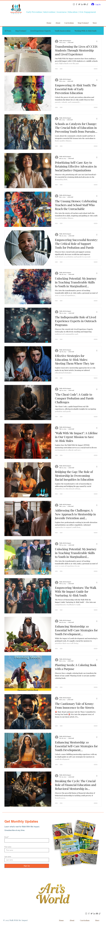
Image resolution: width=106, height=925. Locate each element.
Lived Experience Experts (40, 31)
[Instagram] (74, 4)
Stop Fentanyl (20, 31)
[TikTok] (87, 4)
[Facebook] (76, 4)
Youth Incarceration (62, 31)
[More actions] (97, 41)
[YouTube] (84, 4)
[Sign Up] (26, 866)
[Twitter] (79, 4)
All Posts (7, 31)
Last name (7, 856)
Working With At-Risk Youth (85, 31)
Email (6, 837)
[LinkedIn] (82, 4)
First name (7, 846)
